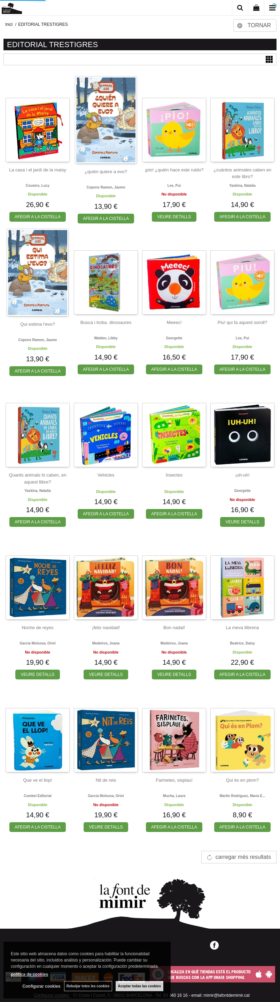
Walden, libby (105, 338)
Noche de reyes (37, 627)
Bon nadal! (174, 627)
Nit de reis (106, 780)
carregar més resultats (243, 857)
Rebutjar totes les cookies (88, 986)
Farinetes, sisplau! (174, 780)
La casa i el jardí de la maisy (37, 169)
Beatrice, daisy (242, 643)
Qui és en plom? (242, 780)
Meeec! (174, 322)
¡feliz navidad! (106, 627)
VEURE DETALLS (174, 216)
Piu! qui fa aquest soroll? (242, 322)
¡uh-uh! (242, 475)
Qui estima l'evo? (37, 324)
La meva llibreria (242, 627)
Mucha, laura (174, 796)
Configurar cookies (41, 986)
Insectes (174, 475)
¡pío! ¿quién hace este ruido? (174, 169)
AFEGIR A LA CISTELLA (38, 216)
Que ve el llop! (37, 780)
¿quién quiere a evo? (106, 171)
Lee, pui (174, 185)
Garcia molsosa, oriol (38, 643)
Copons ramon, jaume (105, 187)
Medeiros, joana (105, 643)
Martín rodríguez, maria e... (242, 796)
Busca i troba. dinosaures (106, 322)
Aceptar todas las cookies (139, 986)
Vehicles (106, 475)
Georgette (174, 338)
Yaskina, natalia (242, 185)
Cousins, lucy (37, 185)
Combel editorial (37, 796)
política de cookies (29, 974)
